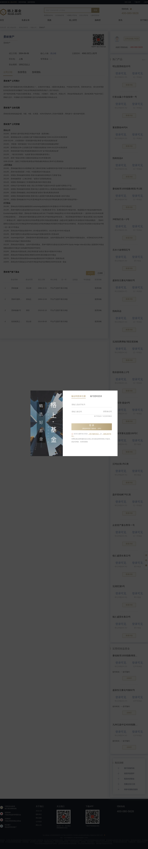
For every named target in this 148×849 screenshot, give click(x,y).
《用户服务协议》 (94, 434)
